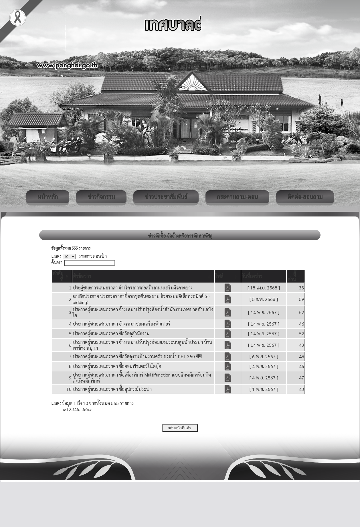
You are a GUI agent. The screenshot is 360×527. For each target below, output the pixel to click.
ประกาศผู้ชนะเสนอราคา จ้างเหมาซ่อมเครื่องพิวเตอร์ (121, 324)
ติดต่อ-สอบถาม (305, 196)
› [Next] (88, 409)
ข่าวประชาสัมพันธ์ (166, 196)
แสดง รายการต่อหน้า (79, 256)
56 (85, 409)
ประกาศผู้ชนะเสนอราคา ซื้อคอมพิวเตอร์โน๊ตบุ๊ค (117, 366)
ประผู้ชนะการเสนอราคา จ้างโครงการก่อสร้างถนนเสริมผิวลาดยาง (133, 288)
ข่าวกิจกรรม (101, 196)
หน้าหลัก (47, 196)
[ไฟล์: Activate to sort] (228, 276)
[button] (82, 276)
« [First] (64, 409)
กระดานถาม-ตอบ (237, 196)
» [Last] (90, 409)
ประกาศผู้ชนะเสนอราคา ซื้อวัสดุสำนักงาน (111, 333)
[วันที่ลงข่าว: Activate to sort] (263, 276)
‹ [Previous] (65, 409)
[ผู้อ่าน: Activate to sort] (296, 276)
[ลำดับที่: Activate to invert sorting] (62, 276)
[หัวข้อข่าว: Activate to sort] (143, 276)
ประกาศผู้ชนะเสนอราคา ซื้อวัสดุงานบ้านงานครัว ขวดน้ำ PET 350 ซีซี (137, 356)
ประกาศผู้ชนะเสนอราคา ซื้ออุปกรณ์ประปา (112, 389)
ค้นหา (56, 262)
